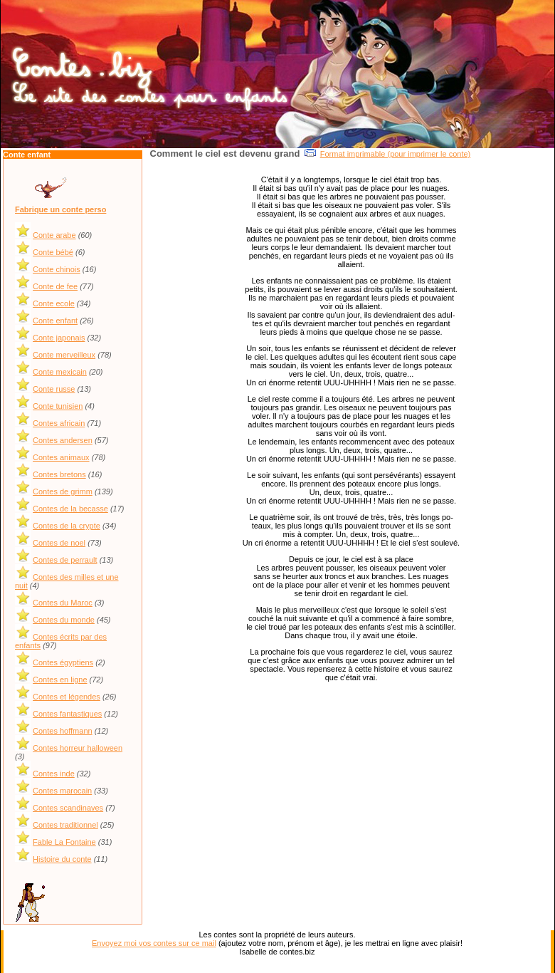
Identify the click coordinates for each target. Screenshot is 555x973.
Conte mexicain (60, 372)
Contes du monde (64, 619)
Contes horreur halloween (77, 748)
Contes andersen (62, 440)
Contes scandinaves (68, 807)
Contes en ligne (60, 679)
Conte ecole (54, 303)
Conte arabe (54, 235)
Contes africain (59, 423)
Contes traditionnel (65, 825)
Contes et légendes (66, 696)
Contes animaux (61, 457)
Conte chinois (56, 269)
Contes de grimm (62, 491)
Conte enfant (55, 320)
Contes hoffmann (62, 731)
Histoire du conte (62, 859)
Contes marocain (62, 790)
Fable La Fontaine (64, 842)
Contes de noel (59, 542)
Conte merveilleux (64, 354)
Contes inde (54, 773)
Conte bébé (53, 252)
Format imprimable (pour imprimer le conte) (395, 154)
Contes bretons (59, 474)
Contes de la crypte (66, 525)
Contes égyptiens (63, 662)
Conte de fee (55, 286)
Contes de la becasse (70, 508)
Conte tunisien (58, 406)
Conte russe (54, 389)
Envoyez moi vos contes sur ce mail (154, 943)
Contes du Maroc (62, 602)
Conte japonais (59, 337)
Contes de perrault (65, 560)
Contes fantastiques (67, 713)
